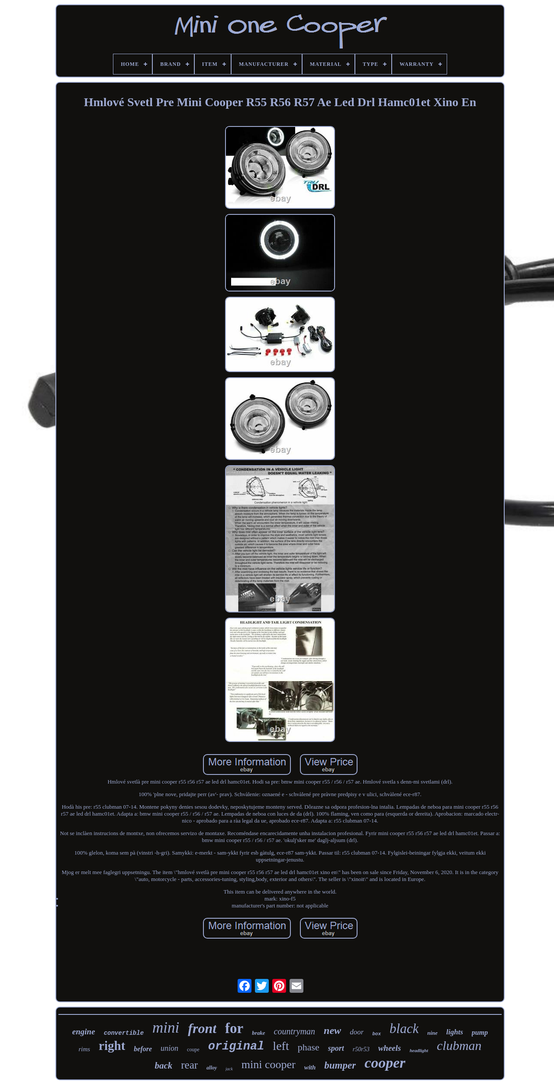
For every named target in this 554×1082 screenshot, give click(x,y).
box (376, 1034)
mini (165, 1027)
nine (432, 1033)
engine (83, 1031)
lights (454, 1032)
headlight (418, 1050)
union (169, 1048)
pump (480, 1032)
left (281, 1046)
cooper (384, 1063)
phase (308, 1047)
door (357, 1032)
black (404, 1028)
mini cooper (269, 1064)
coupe (193, 1049)
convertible (124, 1033)
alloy (211, 1068)
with (310, 1067)
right (112, 1046)
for (234, 1028)
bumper (340, 1065)
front (202, 1028)
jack (229, 1068)
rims (84, 1049)
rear (189, 1065)
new (332, 1030)
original (236, 1046)
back (163, 1065)
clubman (459, 1045)
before (143, 1049)
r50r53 (361, 1049)
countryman (295, 1031)
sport (336, 1048)
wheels (389, 1048)
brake (258, 1033)
